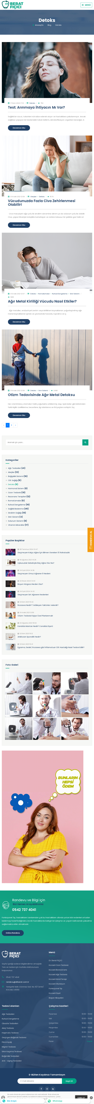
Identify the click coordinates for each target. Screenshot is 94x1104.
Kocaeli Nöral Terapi (58, 979)
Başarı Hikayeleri (56, 998)
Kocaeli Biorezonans (58, 969)
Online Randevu (13, 933)
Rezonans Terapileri (19, 496)
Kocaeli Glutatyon (57, 983)
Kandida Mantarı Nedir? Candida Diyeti (35, 626)
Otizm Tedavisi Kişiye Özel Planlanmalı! (35, 615)
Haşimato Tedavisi (10, 1032)
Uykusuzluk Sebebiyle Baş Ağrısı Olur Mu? (36, 563)
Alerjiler (33, 196)
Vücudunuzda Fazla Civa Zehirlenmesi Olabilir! (41, 202)
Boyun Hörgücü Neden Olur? (30, 584)
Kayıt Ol (69, 1081)
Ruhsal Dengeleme (59, 294)
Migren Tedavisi (9, 1046)
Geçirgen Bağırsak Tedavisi (14, 1037)
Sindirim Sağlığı (17, 513)
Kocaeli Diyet (55, 993)
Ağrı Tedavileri (16, 468)
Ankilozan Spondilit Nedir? (29, 636)
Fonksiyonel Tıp (55, 988)
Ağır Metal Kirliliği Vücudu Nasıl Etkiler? (42, 301)
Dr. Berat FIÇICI (55, 960)
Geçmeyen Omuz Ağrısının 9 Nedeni (34, 573)
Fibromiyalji (7, 1042)
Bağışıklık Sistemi (18, 476)
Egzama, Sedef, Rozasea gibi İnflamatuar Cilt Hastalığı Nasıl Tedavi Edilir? (51, 647)
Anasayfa (39, 25)
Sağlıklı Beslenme (18, 509)
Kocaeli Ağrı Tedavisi (58, 974)
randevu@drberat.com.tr (17, 982)
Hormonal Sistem (18, 488)
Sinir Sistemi (73, 294)
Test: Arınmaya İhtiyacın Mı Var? (36, 107)
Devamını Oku (19, 128)
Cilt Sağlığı (14, 480)
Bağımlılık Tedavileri (10, 1056)
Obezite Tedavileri (10, 1023)
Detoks (58, 25)
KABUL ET (81, 1098)
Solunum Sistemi (17, 521)
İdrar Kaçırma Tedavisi (12, 1051)
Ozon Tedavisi (16, 492)
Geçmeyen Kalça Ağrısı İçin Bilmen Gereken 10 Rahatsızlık (44, 552)
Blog (49, 25)
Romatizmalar (43, 294)
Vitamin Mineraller (18, 525)
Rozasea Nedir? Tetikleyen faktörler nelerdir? (38, 605)
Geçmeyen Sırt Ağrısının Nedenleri (33, 594)
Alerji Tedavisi (8, 1028)
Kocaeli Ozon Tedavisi (58, 965)
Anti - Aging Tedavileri (12, 1060)
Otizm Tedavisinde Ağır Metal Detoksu (41, 394)
